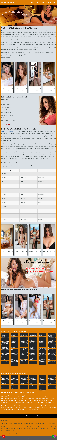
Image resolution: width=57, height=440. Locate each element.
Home (32, 2)
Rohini (31, 380)
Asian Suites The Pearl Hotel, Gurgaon (33, 347)
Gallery (36, 2)
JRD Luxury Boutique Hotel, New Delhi (14, 351)
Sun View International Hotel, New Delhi (14, 359)
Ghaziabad (50, 380)
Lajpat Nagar (13, 388)
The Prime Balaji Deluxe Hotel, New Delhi (23, 349)
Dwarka (3, 385)
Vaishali (40, 389)
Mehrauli (22, 383)
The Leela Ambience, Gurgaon (32, 339)
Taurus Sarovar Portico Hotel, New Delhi (14, 364)
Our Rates (42, 2)
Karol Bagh (13, 385)
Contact (34, 416)
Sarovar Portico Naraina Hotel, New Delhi (5, 335)
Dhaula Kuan (4, 383)
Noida (49, 385)
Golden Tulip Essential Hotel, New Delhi (14, 346)
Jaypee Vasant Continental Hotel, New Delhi (23, 361)
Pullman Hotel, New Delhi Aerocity (51, 335)
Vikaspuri (41, 378)
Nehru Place (22, 388)
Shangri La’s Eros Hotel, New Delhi (51, 358)
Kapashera (13, 383)
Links (54, 2)
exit (41, 428)
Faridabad (50, 378)
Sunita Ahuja (39, 438)
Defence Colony (5, 380)
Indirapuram (41, 380)
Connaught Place (5, 378)
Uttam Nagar (32, 388)
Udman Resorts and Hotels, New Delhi (42, 359)
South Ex (31, 385)
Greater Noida (51, 388)
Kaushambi (41, 383)
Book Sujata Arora (6, 124)
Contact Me (48, 2)
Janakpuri (13, 380)
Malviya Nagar (23, 378)
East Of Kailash (5, 388)
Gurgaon (50, 383)
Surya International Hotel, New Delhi (5, 347)
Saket (31, 383)
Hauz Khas (13, 378)
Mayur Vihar (22, 380)
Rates (27, 416)
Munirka (22, 385)
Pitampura (32, 378)
